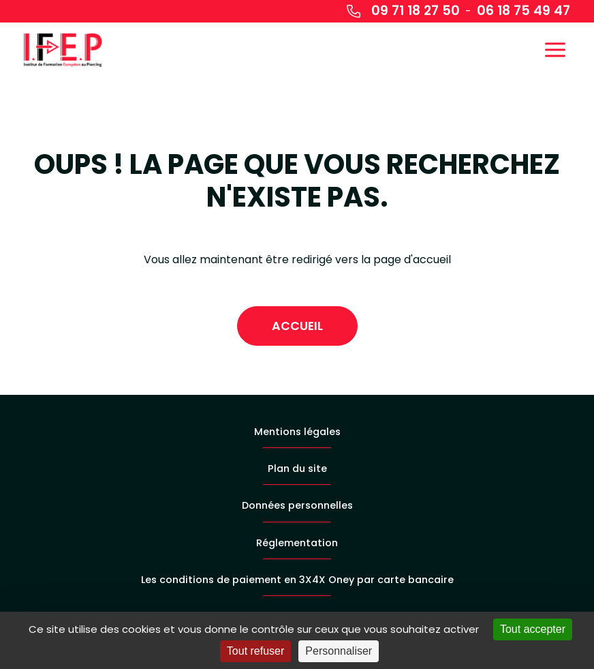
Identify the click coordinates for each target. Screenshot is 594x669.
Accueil (297, 326)
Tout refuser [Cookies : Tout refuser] (255, 651)
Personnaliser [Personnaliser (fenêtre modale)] (338, 651)
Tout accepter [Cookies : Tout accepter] (532, 629)
